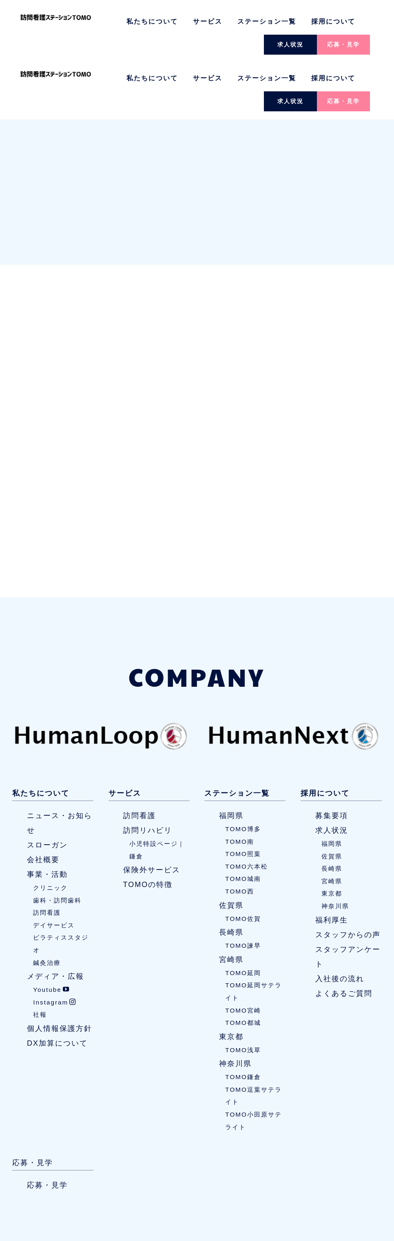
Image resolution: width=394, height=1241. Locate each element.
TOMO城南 (243, 822)
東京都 (231, 980)
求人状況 (290, 44)
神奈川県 (235, 1007)
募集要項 (331, 759)
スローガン (47, 789)
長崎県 (231, 876)
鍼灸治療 (47, 906)
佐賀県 (231, 849)
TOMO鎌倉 (243, 1020)
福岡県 (231, 759)
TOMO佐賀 (243, 862)
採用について (333, 21)
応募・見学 (343, 44)
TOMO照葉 (243, 797)
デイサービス (54, 868)
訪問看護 (47, 856)
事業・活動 (47, 818)
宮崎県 (231, 903)
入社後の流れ (339, 922)
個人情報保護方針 (59, 972)
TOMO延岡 (243, 916)
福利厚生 (331, 864)
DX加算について (57, 987)
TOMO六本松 (246, 810)
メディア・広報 (55, 920)
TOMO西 (239, 835)
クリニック (50, 831)
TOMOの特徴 (148, 828)
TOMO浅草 (243, 993)
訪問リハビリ (147, 774)
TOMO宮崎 (243, 954)
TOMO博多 (243, 772)
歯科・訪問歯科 (57, 844)
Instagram (54, 945)
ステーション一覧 (266, 21)
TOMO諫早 (243, 889)
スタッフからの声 (348, 878)
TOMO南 (239, 785)
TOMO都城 (243, 966)
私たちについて (152, 21)
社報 (40, 958)
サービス (207, 21)
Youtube (51, 933)
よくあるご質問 (343, 937)
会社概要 (43, 803)
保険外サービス (151, 814)
